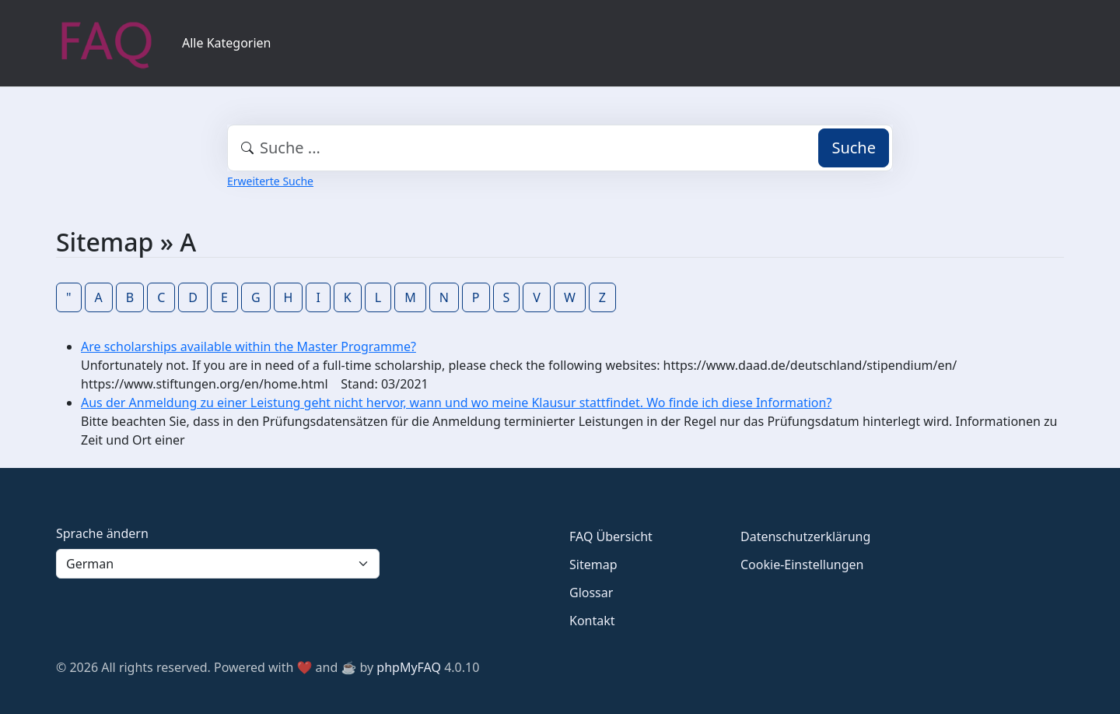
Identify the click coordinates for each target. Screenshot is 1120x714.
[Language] (218, 564)
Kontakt (592, 620)
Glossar (591, 592)
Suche (853, 147)
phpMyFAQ (408, 667)
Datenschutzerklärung (805, 536)
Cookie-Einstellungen (801, 564)
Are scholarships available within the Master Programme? (248, 346)
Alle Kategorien (226, 42)
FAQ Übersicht (611, 536)
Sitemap (593, 564)
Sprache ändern (102, 533)
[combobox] (560, 148)
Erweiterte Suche (270, 181)
